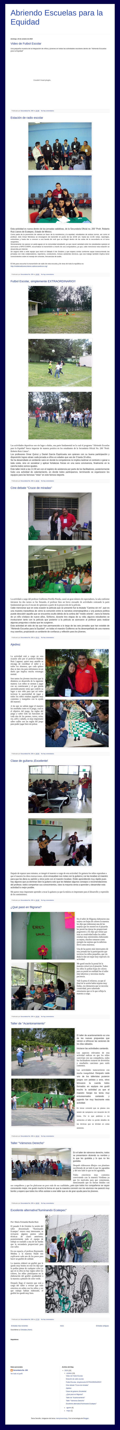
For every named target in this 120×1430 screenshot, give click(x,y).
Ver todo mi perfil (16, 1374)
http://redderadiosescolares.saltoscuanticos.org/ (29, 266)
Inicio (62, 1326)
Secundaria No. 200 (20, 1370)
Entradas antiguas (102, 1326)
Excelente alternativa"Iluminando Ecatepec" (39, 1210)
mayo (68, 1411)
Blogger (86, 1418)
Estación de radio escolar (27, 117)
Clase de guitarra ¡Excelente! (29, 760)
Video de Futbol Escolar (26, 43)
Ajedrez (15, 644)
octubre (69, 1373)
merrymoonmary (61, 1418)
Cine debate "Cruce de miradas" (31, 487)
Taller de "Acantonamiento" (28, 1023)
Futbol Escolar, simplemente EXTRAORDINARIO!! (43, 281)
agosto (68, 1408)
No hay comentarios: (47, 111)
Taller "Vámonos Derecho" (27, 1143)
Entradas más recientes (19, 1326)
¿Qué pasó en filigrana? (26, 907)
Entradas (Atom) (26, 1330)
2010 (66, 1370)
